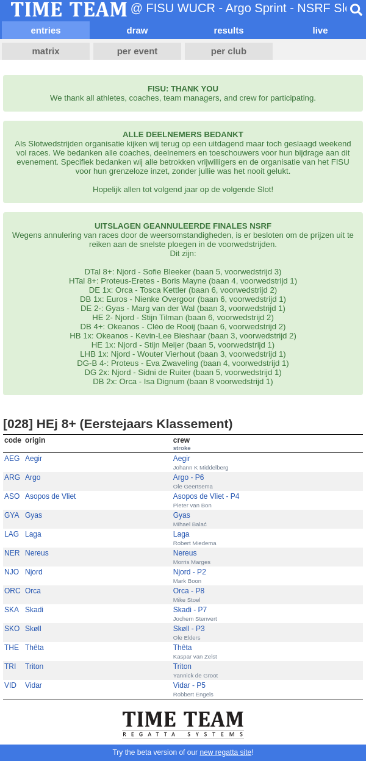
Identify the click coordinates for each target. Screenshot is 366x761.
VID (10, 685)
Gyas (33, 515)
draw (137, 30)
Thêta (34, 647)
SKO (12, 628)
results (228, 30)
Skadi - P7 (190, 610)
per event (137, 51)
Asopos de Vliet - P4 (206, 496)
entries (45, 30)
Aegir (33, 458)
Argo (32, 477)
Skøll (33, 628)
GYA (11, 515)
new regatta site (225, 752)
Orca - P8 (188, 591)
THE (11, 647)
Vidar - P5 (189, 685)
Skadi (34, 610)
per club (228, 51)
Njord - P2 (189, 572)
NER (12, 553)
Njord (34, 572)
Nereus (37, 553)
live (320, 30)
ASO (12, 496)
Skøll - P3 (189, 628)
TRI (10, 666)
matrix (45, 51)
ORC (12, 591)
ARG (12, 477)
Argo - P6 (188, 477)
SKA (11, 610)
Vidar (33, 685)
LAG (11, 534)
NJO (11, 572)
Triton (34, 666)
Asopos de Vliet (50, 496)
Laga (33, 534)
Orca (33, 591)
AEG (12, 458)
